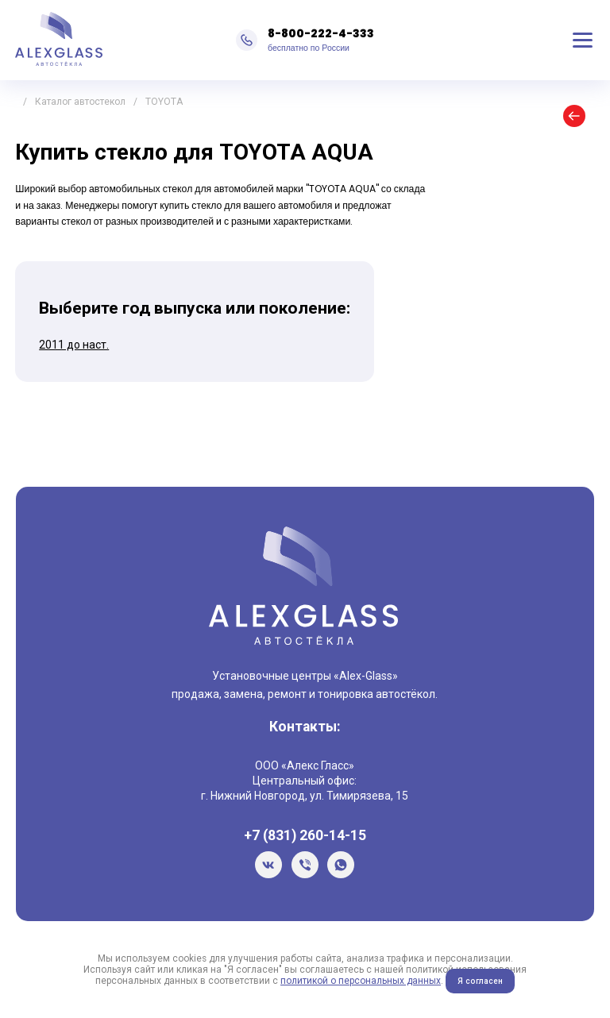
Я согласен (480, 981)
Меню (583, 40)
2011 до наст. (74, 344)
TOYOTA (164, 101)
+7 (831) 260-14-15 (305, 835)
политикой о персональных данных (360, 980)
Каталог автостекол (80, 101)
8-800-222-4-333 (321, 33)
